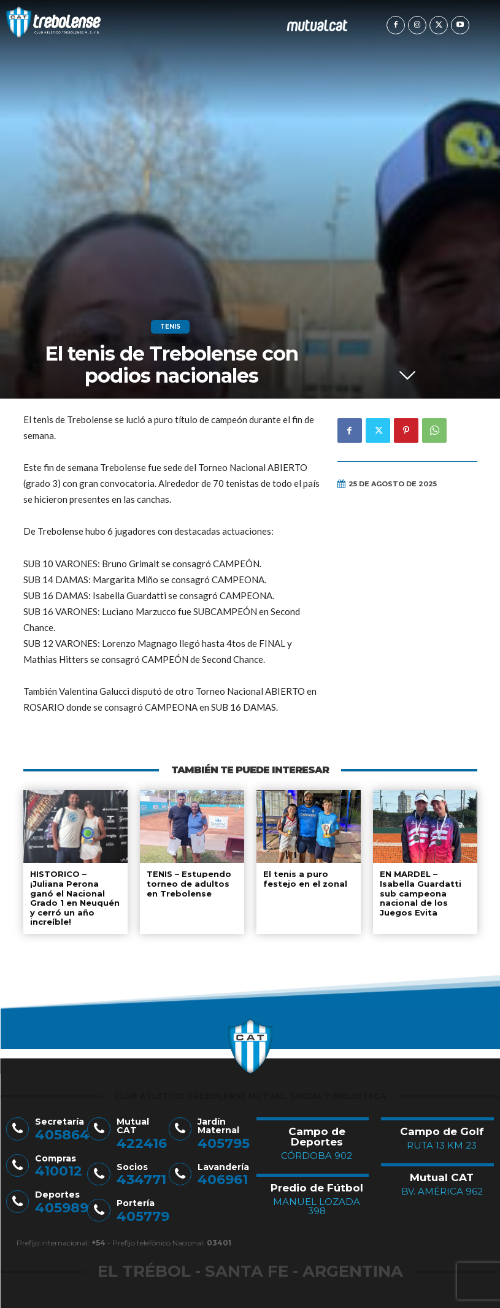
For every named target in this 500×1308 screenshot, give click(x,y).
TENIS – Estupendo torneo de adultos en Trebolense (189, 883)
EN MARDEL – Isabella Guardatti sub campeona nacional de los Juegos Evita (420, 893)
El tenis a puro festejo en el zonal (305, 879)
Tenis (170, 327)
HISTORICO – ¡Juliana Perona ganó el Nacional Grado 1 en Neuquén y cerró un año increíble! (75, 898)
